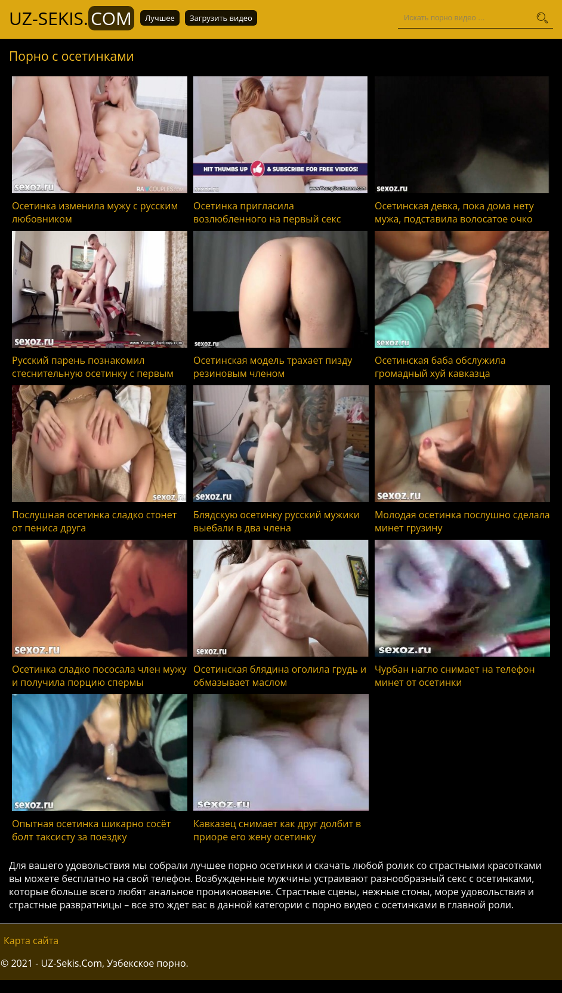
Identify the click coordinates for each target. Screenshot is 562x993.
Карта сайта (31, 940)
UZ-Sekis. (71, 18)
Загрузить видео (221, 18)
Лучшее (160, 18)
